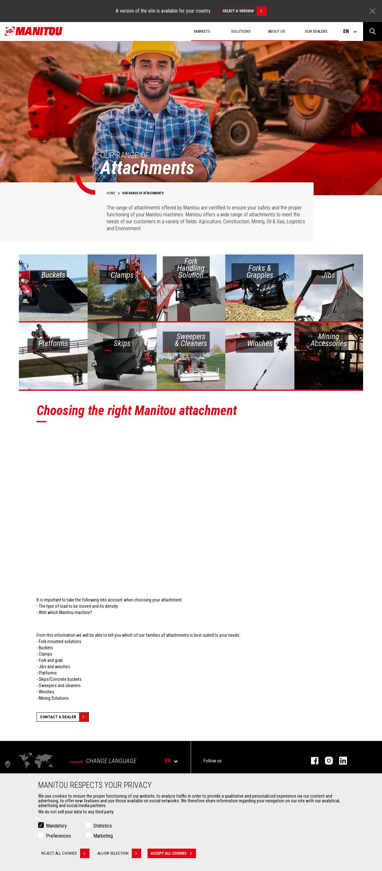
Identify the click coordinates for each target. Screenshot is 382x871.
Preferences (58, 836)
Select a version (244, 11)
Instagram (326, 761)
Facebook (311, 761)
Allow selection (119, 853)
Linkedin (340, 761)
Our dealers (316, 31)
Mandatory (56, 826)
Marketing (103, 836)
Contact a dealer (64, 717)
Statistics (102, 826)
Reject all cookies (65, 853)
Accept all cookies (173, 853)
